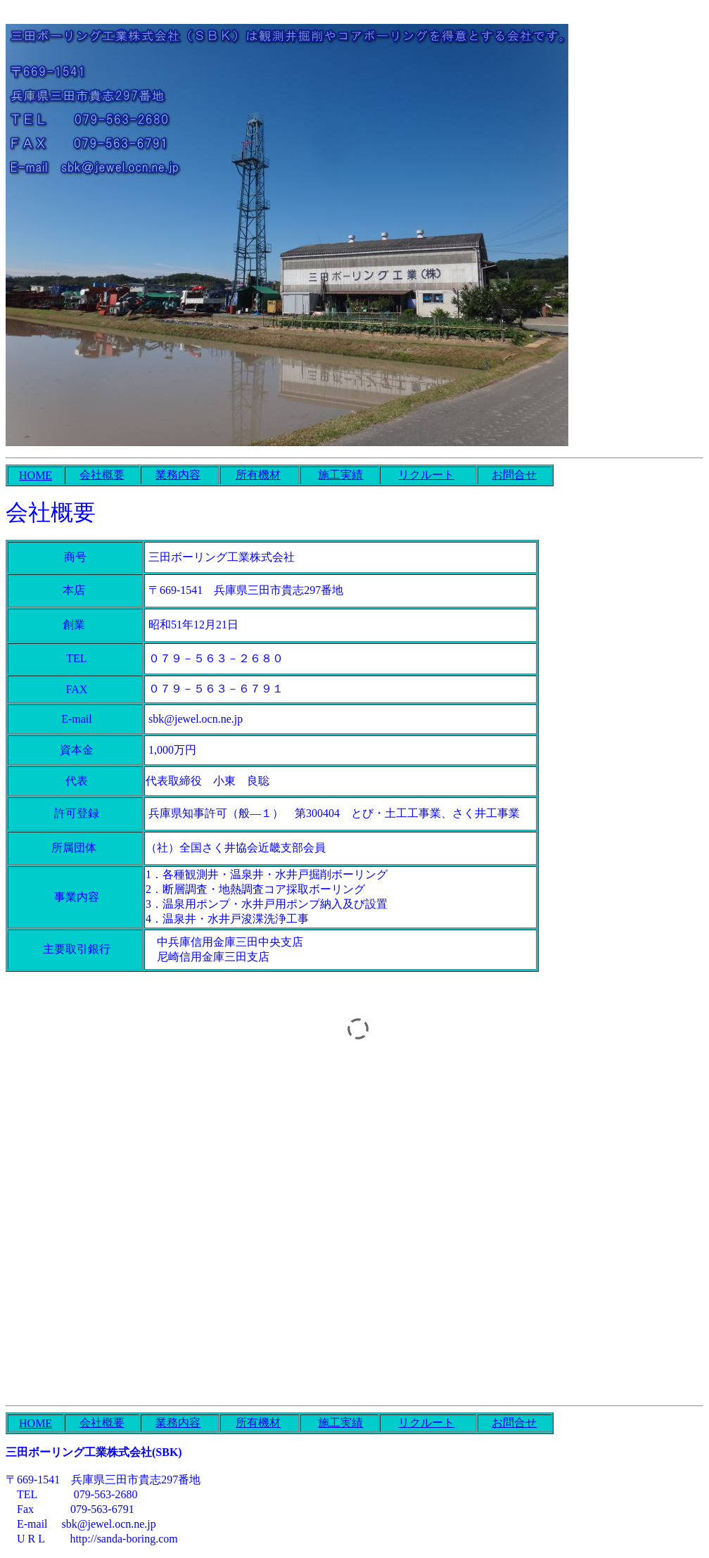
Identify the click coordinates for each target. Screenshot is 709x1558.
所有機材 (258, 475)
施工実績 (340, 475)
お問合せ (514, 475)
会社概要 (101, 475)
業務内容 (177, 475)
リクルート (426, 475)
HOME (35, 475)
